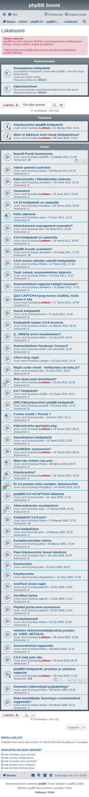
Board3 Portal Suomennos (33, 154)
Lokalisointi (13, 30)
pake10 (43, 587)
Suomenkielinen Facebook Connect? (41, 346)
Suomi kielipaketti (27, 311)
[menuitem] (13, 14)
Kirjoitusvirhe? (25, 472)
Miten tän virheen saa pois (33, 460)
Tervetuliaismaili (26, 619)
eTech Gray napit (26, 357)
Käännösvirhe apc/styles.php (35, 426)
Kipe (41, 508)
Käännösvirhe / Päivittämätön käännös (42, 179)
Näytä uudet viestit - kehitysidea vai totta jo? (47, 367)
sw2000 (43, 157)
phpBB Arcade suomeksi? (33, 249)
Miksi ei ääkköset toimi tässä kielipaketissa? (47, 134)
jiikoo (42, 543)
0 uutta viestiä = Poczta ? (32, 414)
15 (74, 680)
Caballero (44, 205)
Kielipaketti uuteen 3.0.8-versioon (38, 322)
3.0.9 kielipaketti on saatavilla (35, 237)
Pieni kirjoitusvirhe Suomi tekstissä (40, 552)
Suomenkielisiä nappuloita (33, 645)
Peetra (43, 263)
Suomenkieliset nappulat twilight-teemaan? (46, 284)
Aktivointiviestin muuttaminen (36, 505)
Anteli (42, 337)
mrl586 (43, 394)
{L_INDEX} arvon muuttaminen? (37, 334)
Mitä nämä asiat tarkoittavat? (35, 379)
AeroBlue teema (25, 595)
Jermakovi (45, 182)
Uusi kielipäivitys (26, 529)
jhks (41, 440)
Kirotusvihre (23, 564)
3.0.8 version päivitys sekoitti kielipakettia (45, 260)
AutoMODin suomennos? (32, 449)
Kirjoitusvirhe (24, 574)
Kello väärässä (24, 214)
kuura (42, 314)
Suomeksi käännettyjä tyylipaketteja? (41, 686)
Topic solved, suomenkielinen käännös (42, 272)
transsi (43, 170)
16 (79, 680)
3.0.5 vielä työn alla (28, 657)
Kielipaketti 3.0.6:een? (30, 517)
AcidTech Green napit (30, 584)
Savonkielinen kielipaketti (33, 437)
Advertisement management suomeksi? (43, 226)
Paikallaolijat (11, 737)
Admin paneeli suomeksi (32, 167)
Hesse (43, 705)
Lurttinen (45, 127)
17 (84, 680)
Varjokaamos (46, 577)
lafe (41, 229)
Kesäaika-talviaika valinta (32, 540)
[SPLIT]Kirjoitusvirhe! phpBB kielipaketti (44, 402)
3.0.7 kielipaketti (25, 391)
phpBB (42, 783)
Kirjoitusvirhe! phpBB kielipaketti (38, 124)
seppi (42, 217)
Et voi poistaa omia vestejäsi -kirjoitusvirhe (46, 484)
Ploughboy (45, 487)
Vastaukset (22, 191)
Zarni (42, 555)
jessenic (44, 405)
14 (69, 680)
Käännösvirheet (25, 86)
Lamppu (44, 360)
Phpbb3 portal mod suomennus (37, 607)
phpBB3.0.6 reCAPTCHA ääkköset (39, 494)
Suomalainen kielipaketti (32, 68)
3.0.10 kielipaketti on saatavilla (36, 202)
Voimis (43, 325)
